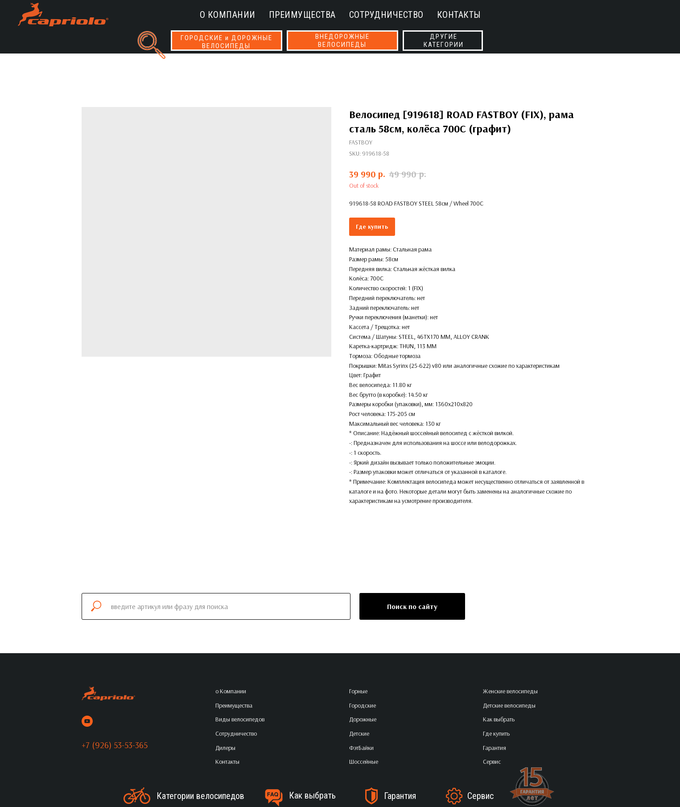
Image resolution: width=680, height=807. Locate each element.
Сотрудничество (386, 14)
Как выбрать (312, 795)
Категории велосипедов (200, 796)
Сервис (480, 796)
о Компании (228, 14)
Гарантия (400, 796)
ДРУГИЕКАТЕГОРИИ (444, 41)
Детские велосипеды (509, 705)
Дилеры (225, 748)
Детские (359, 733)
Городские (362, 705)
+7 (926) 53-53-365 (115, 744)
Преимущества (302, 14)
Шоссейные (363, 762)
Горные (358, 691)
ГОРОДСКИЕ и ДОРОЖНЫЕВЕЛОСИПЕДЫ (226, 42)
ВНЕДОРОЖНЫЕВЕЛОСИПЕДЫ (342, 41)
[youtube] (87, 721)
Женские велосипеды (510, 691)
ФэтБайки (361, 748)
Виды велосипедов (239, 719)
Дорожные (362, 719)
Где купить (372, 226)
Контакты (459, 14)
